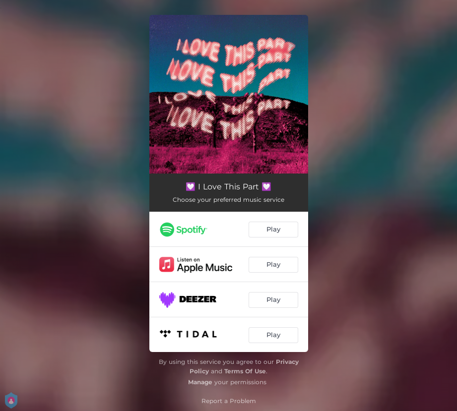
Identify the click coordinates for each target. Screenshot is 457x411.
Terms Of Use (245, 371)
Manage (200, 382)
